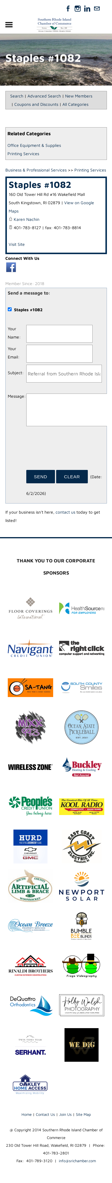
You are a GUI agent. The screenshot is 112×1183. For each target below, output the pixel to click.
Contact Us (45, 1114)
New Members (78, 95)
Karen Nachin (26, 219)
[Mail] (97, 8)
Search (16, 95)
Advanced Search (44, 95)
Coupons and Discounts (36, 104)
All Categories (75, 104)
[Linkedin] (87, 8)
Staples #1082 (40, 184)
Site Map (83, 1114)
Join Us (65, 1114)
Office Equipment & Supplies (34, 145)
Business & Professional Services (36, 169)
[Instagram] (78, 8)
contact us (65, 512)
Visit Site (17, 244)
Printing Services (23, 153)
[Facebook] (68, 8)
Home (27, 1114)
